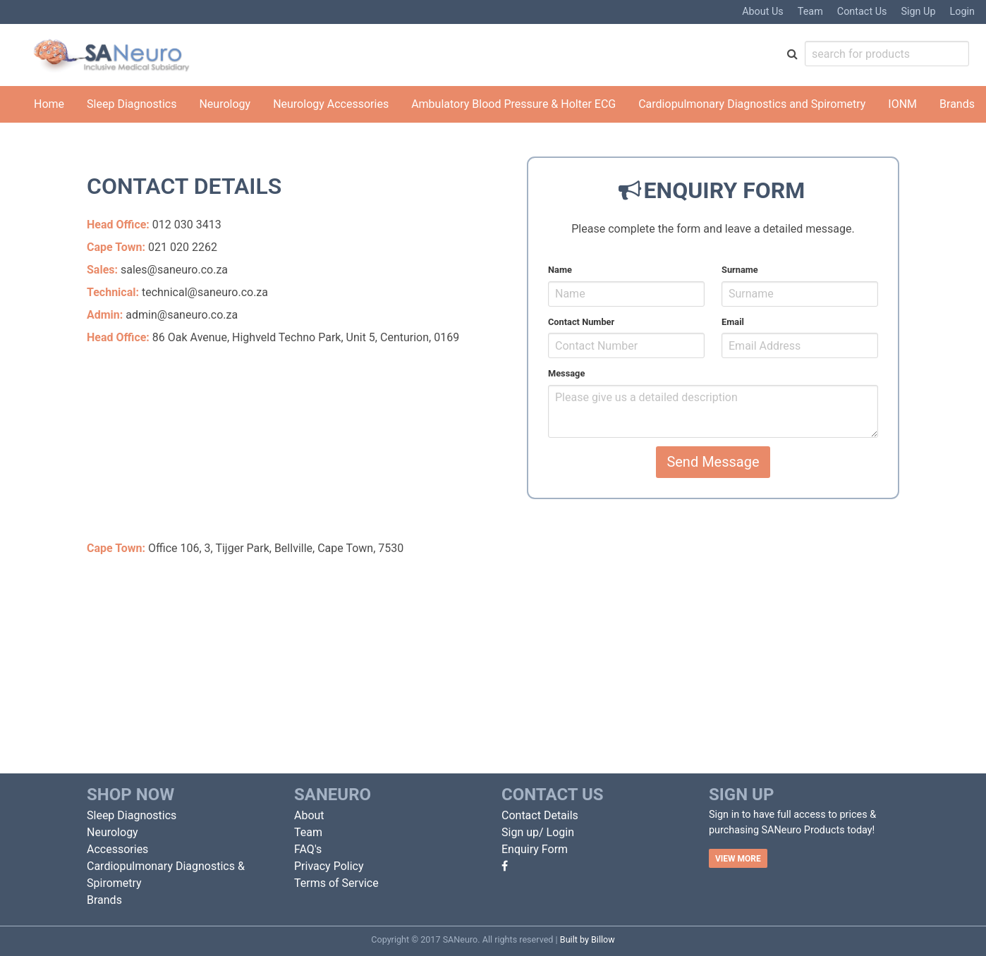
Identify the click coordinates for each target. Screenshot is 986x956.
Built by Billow (587, 939)
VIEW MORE (738, 859)
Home (49, 104)
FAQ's (308, 849)
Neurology (224, 104)
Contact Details (539, 815)
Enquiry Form (534, 849)
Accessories (117, 849)
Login (962, 12)
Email (733, 322)
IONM (902, 104)
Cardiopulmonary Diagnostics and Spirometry (751, 104)
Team (810, 12)
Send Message (713, 461)
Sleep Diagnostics (131, 104)
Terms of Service (336, 883)
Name (560, 269)
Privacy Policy (329, 866)
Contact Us (862, 12)
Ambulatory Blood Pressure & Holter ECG (513, 104)
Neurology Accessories (331, 104)
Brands (957, 104)
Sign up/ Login (537, 832)
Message (566, 373)
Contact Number (581, 322)
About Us (763, 12)
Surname (740, 269)
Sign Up (918, 12)
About (309, 815)
